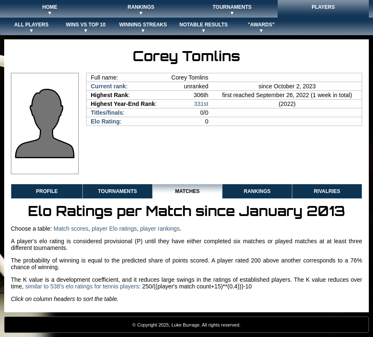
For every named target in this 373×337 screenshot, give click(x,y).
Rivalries (327, 191)
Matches (187, 191)
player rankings (160, 228)
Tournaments (117, 191)
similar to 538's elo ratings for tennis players (82, 286)
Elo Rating (105, 121)
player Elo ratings (114, 228)
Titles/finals (107, 112)
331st (201, 103)
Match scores (71, 228)
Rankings (257, 191)
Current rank (108, 86)
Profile (47, 191)
